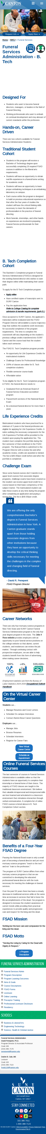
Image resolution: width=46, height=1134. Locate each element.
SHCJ (12, 40)
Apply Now (33, 34)
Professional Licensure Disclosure (18, 1004)
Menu (41, 3)
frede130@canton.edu (10, 1068)
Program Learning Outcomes (16, 979)
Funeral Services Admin (14, 971)
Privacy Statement (35, 1127)
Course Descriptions (12, 986)
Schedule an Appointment (24, 756)
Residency (8, 1007)
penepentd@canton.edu (10, 1051)
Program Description (13, 975)
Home (5, 40)
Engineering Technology (14, 1026)
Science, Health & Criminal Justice (18, 1030)
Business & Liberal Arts (14, 1023)
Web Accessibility (22, 1127)
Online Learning (10, 997)
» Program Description (24, 953)
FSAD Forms (9, 989)
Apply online (11, 295)
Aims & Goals (10, 982)
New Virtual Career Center (24, 748)
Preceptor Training (12, 1000)
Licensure (8, 993)
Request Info (11, 34)
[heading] (11, 4)
